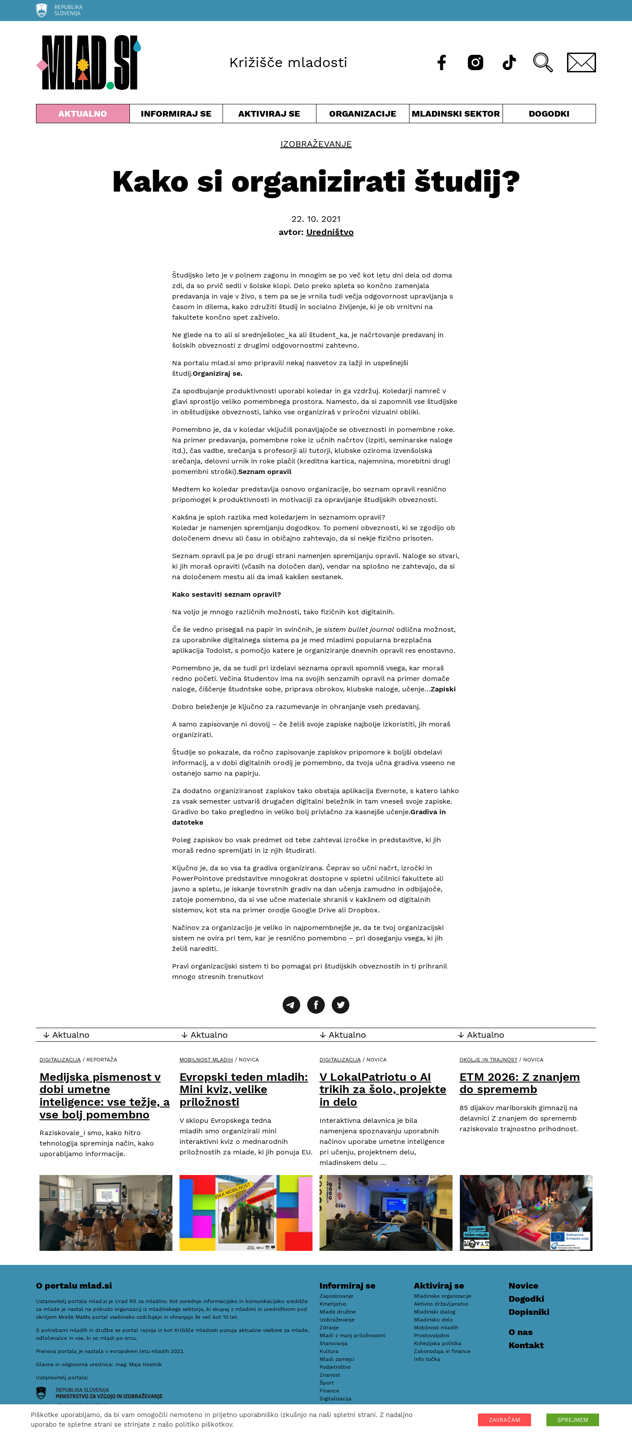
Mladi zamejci (337, 1359)
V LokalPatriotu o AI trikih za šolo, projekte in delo (383, 1089)
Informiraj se (176, 115)
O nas (521, 1332)
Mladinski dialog (434, 1312)
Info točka (427, 1359)
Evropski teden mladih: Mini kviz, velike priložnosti (244, 1089)
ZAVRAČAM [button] (504, 1420)
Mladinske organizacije (442, 1296)
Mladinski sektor (456, 115)
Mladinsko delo (433, 1320)
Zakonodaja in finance (442, 1351)
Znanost (330, 1375)
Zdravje (329, 1328)
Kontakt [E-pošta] (526, 1345)
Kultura (329, 1351)
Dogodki (549, 113)
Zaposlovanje (336, 1296)
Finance (329, 1391)
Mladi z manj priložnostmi (352, 1335)
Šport (327, 1383)
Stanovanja (334, 1343)
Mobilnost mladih (206, 1060)
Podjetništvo (335, 1367)
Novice (524, 1285)
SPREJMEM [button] (572, 1420)
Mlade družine (338, 1312)
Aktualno (82, 115)
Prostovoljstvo (431, 1335)
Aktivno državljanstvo (441, 1304)
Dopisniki (529, 1312)
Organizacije (362, 115)
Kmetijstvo (333, 1304)
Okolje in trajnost (488, 1060)
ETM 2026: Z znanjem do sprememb (520, 1083)
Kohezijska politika (437, 1343)
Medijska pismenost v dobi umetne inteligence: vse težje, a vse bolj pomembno (105, 1095)
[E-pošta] (581, 62)
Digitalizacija (60, 1060)
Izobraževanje (316, 144)
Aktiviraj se (269, 115)
